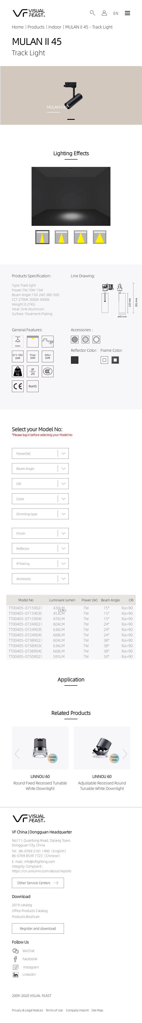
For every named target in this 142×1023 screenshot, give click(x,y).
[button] (71, 119)
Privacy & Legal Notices (27, 1010)
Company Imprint (77, 1010)
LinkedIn (29, 974)
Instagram (31, 967)
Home (18, 27)
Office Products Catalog (30, 910)
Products (36, 27)
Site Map (97, 1010)
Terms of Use (54, 1010)
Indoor (54, 27)
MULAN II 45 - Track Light (89, 27)
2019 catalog (22, 905)
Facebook (30, 958)
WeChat (28, 950)
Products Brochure (25, 916)
